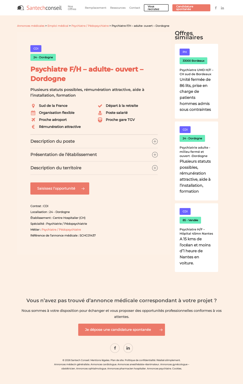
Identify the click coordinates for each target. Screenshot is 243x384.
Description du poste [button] (94, 141)
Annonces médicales (30, 26)
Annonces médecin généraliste (71, 364)
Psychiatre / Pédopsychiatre (90, 26)
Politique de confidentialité (140, 360)
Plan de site (117, 360)
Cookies (176, 368)
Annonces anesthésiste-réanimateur (138, 364)
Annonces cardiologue (103, 364)
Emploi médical (57, 26)
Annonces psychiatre (159, 368)
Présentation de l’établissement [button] (94, 155)
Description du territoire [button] (94, 168)
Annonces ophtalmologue (91, 368)
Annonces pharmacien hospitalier (126, 368)
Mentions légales (99, 360)
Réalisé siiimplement (168, 360)
